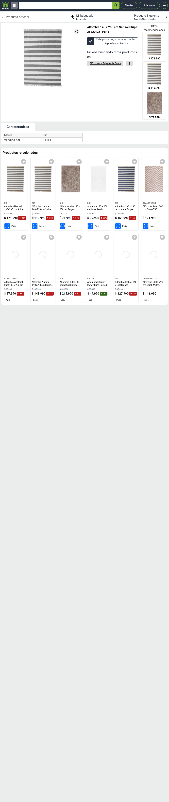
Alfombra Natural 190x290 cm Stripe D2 (14, 209)
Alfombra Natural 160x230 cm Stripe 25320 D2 (42, 209)
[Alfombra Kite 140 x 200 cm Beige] (154, 105)
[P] (129, 63)
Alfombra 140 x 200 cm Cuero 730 (153, 208)
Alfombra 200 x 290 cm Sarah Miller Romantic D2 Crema (153, 285)
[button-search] (115, 5)
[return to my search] (81, 17)
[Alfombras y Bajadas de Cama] (105, 63)
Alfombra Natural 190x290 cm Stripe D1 (42, 285)
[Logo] (5, 5)
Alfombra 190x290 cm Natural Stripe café (69, 285)
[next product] (151, 17)
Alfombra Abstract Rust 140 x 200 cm (13, 283)
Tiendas (129, 5)
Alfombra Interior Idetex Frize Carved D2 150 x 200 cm (97, 285)
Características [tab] (18, 127)
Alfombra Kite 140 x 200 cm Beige (70, 208)
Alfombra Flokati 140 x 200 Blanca (125, 283)
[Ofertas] (65, 5)
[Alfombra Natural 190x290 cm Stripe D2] (154, 47)
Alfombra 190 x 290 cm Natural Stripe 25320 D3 (125, 209)
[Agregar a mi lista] (23, 161)
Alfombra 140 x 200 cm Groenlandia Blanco (97, 209)
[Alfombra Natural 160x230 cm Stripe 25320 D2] (154, 76)
